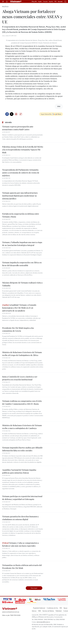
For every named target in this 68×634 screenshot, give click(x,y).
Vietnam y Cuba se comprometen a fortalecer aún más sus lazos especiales (20, 544)
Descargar (34, 588)
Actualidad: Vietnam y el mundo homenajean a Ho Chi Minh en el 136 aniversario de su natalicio (19, 308)
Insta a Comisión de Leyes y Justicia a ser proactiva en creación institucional (19, 378)
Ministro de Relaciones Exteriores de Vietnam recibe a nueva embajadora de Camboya (22, 426)
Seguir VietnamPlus (46, 114)
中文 (55, 1)
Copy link (21, 114)
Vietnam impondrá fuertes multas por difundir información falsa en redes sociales (22, 449)
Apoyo (65, 608)
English (40, 1)
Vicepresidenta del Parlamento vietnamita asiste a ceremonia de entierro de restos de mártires (20, 172)
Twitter (11, 114)
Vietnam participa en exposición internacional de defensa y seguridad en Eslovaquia (22, 497)
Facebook (7, 114)
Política (5, 7)
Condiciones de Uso (52, 608)
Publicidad (59, 611)
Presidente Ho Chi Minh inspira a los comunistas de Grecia (18, 329)
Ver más (8, 122)
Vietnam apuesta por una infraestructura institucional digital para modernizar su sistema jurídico (20, 195)
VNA (39, 611)
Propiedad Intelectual (39, 608)
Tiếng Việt (34, 1)
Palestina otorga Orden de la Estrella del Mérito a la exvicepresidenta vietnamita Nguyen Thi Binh (22, 149)
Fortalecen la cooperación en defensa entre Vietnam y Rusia (20, 215)
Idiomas (34, 611)
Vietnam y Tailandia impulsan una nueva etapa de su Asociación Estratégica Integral (22, 243)
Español (51, 1)
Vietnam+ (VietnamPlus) (16, 1)
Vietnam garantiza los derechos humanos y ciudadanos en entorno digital (20, 518)
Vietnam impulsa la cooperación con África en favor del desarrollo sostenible (22, 264)
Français (45, 1)
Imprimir (16, 114)
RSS (61, 608)
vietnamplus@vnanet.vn (43, 622)
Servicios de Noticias (48, 611)
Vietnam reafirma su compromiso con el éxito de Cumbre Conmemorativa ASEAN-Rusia (22, 402)
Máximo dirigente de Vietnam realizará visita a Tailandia (22, 284)
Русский (60, 1)
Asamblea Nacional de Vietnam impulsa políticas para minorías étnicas (19, 471)
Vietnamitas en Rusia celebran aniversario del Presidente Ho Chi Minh (22, 566)
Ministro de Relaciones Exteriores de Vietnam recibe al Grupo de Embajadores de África (22, 353)
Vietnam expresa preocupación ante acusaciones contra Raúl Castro (17, 128)
